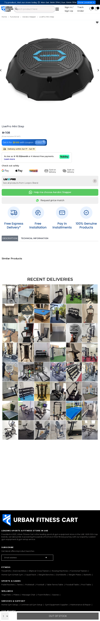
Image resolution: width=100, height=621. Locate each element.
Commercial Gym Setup (31, 604)
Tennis (20, 584)
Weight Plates (74, 574)
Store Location (86, 2)
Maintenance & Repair (80, 604)
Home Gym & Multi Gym (12, 574)
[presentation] (1, 70)
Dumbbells (61, 574)
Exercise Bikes (19, 571)
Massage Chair (28, 595)
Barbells (87, 574)
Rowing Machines (60, 571)
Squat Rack (30, 574)
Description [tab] (9, 238)
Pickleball (29, 584)
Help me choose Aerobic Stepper (50, 192)
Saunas (55, 595)
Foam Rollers (44, 595)
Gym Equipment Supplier (56, 604)
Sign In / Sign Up (69, 9)
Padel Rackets (8, 584)
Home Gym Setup (9, 604)
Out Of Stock (58, 616)
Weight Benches (46, 574)
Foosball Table (72, 584)
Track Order (80, 9)
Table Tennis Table (54, 584)
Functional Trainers (78, 571)
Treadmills (6, 571)
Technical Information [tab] (34, 238)
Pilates (16, 595)
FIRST (40, 142)
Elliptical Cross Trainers (39, 571)
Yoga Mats (6, 595)
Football (40, 584)
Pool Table (86, 584)
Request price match (50, 200)
